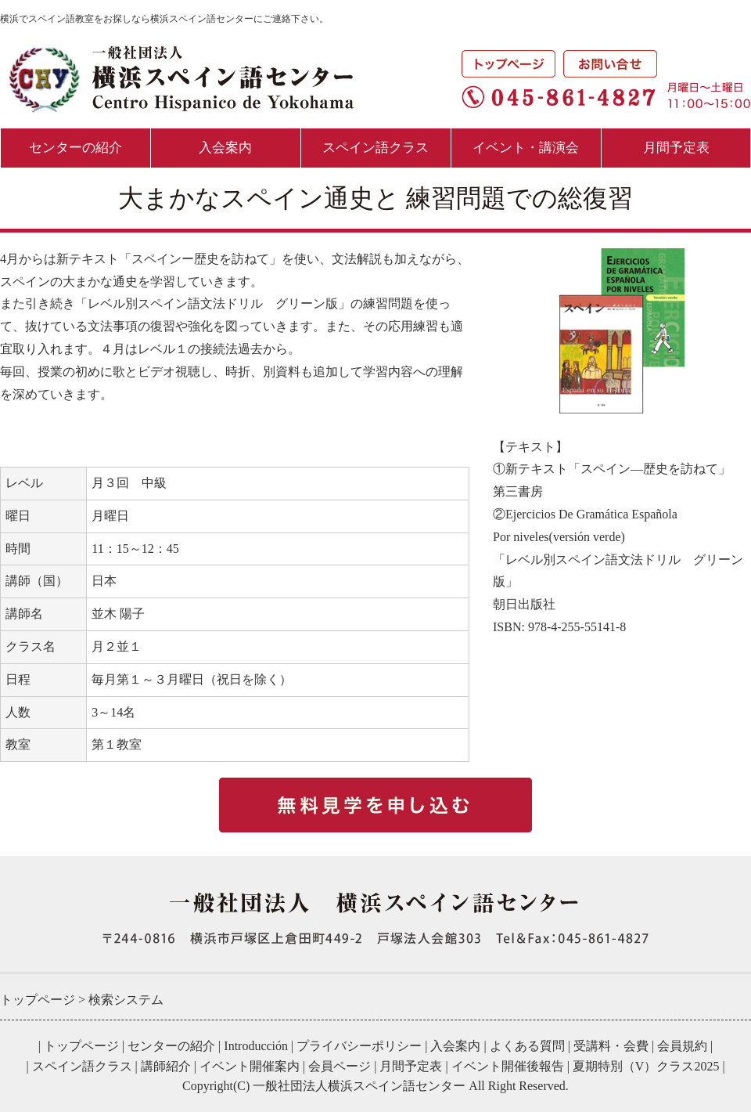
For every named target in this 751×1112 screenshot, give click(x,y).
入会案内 (225, 147)
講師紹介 (166, 1066)
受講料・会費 (611, 1045)
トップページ (81, 1045)
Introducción (256, 1045)
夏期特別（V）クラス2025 (646, 1066)
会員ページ (339, 1066)
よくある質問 (527, 1045)
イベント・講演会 (526, 147)
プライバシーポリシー (359, 1045)
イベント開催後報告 (507, 1066)
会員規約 (682, 1045)
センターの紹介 (75, 147)
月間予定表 (676, 147)
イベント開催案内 (249, 1066)
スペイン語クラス (375, 147)
